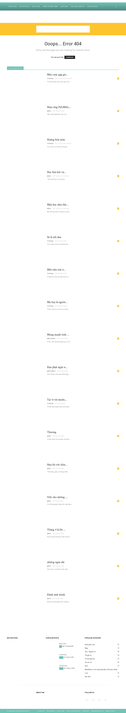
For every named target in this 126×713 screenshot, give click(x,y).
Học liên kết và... (56, 172)
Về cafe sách (24, 6)
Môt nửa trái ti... (56, 270)
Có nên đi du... (63, 655)
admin (49, 111)
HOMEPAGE (69, 57)
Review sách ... (63, 644)
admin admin (51, 338)
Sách (60, 646)
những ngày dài (55, 562)
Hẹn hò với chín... (57, 465)
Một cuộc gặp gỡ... (57, 74)
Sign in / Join (33, 20)
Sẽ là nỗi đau (54, 237)
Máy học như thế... (57, 205)
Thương (51, 432)
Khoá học (64, 6)
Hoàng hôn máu (56, 139)
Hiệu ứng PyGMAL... (59, 107)
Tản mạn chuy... (63, 666)
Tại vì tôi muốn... (57, 400)
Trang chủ (12, 6)
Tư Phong (50, 78)
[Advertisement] (63, 29)
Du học (61, 657)
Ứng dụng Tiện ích (77, 6)
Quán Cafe (36, 6)
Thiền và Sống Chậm (50, 6)
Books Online (92, 6)
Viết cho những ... (57, 497)
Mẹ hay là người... (57, 302)
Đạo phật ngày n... (57, 367)
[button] (116, 7)
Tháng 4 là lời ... (56, 530)
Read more (52, 86)
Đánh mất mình (56, 595)
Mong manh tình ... (58, 335)
